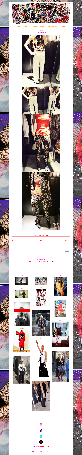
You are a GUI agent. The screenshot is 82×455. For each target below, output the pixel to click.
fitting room (44, 235)
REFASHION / (40, 261)
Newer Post (14, 240)
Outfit (47, 235)
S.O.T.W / (35, 261)
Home (41, 240)
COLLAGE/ (31, 261)
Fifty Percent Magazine (44, 446)
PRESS (62, 26)
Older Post (67, 240)
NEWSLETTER (52, 26)
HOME (19, 26)
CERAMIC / (47, 261)
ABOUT (34, 26)
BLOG (42, 26)
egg (37, 235)
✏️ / (44, 261)
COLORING (52, 261)
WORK (27, 26)
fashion (40, 235)
